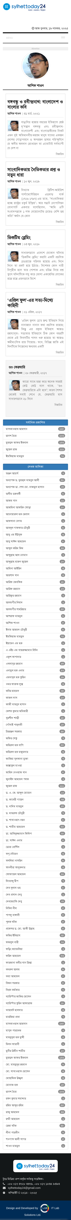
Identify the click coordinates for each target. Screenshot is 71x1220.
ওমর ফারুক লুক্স (35, 684)
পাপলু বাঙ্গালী (35, 915)
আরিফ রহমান (35, 589)
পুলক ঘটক (35, 922)
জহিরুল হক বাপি (35, 745)
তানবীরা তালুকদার (35, 867)
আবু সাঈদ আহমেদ (35, 541)
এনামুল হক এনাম (35, 670)
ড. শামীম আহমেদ (35, 827)
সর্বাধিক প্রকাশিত (35, 422)
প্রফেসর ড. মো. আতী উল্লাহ (35, 928)
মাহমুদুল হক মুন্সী (35, 1037)
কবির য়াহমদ (35, 691)
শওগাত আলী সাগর (35, 1139)
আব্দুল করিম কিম (35, 548)
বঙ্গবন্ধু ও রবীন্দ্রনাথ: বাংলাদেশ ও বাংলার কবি (35, 104)
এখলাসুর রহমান (35, 664)
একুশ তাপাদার (35, 657)
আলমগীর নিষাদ (35, 602)
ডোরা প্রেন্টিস (35, 847)
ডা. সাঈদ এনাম (35, 840)
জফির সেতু (35, 738)
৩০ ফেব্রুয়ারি (17, 367)
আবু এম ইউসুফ (35, 534)
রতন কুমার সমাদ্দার (35, 1098)
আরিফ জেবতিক (35, 582)
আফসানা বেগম (35, 521)
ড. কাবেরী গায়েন (35, 799)
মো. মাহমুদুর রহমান (35, 1064)
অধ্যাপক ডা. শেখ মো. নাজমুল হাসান (35, 487)
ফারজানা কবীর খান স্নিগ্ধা (35, 963)
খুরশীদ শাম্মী (35, 718)
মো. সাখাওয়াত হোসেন (35, 1071)
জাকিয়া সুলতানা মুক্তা (35, 759)
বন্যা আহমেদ (35, 976)
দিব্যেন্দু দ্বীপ (35, 881)
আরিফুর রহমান (35, 596)
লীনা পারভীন (35, 1132)
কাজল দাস (35, 698)
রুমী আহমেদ (35, 1119)
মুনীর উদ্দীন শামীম (35, 1051)
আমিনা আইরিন (35, 568)
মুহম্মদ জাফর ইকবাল (35, 442)
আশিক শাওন (14, 113)
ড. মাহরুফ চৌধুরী (35, 813)
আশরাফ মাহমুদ (35, 616)
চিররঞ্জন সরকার (35, 731)
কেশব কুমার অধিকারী (35, 711)
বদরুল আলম (35, 969)
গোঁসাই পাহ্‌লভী (35, 725)
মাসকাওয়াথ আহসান (35, 429)
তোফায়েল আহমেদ (35, 874)
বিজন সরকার (35, 983)
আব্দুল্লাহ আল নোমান (35, 555)
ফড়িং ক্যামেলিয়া (35, 949)
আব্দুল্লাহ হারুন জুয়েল (35, 562)
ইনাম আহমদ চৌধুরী (35, 630)
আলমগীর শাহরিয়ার (35, 609)
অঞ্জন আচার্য (35, 473)
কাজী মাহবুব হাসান (35, 704)
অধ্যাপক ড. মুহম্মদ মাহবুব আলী (35, 480)
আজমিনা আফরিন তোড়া (35, 507)
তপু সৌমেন (35, 854)
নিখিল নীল (35, 908)
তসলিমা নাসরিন (35, 860)
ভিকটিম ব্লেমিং (18, 238)
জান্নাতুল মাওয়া (35, 765)
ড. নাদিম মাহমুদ (35, 806)
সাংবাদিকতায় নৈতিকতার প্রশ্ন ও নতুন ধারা (33, 172)
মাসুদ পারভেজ (35, 1030)
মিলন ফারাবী (35, 1044)
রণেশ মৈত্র (35, 436)
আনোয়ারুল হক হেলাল (35, 514)
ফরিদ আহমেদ (35, 956)
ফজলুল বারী (35, 942)
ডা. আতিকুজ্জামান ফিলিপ (35, 833)
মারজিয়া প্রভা (35, 1017)
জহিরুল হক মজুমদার (35, 752)
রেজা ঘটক (35, 1126)
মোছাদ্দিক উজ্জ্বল (35, 1078)
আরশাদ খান (35, 575)
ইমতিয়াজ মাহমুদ (35, 456)
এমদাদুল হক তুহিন (35, 677)
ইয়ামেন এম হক (35, 643)
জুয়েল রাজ (35, 449)
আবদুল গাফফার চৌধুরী (35, 528)
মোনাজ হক (35, 1085)
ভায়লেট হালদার (35, 1010)
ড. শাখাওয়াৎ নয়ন (35, 820)
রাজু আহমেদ (35, 1112)
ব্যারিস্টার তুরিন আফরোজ (35, 1003)
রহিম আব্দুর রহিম (35, 1105)
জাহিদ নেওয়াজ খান (35, 772)
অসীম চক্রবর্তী (35, 494)
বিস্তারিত (60, 154)
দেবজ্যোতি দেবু (35, 901)
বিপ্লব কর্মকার (35, 990)
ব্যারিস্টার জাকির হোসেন (35, 996)
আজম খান (35, 500)
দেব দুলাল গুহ (35, 888)
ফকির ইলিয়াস (35, 935)
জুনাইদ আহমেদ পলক (35, 779)
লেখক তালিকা (35, 467)
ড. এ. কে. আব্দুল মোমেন (35, 793)
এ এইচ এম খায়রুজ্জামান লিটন (35, 650)
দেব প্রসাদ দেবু (35, 894)
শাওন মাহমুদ (35, 1146)
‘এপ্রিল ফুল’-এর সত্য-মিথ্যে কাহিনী (30, 302)
